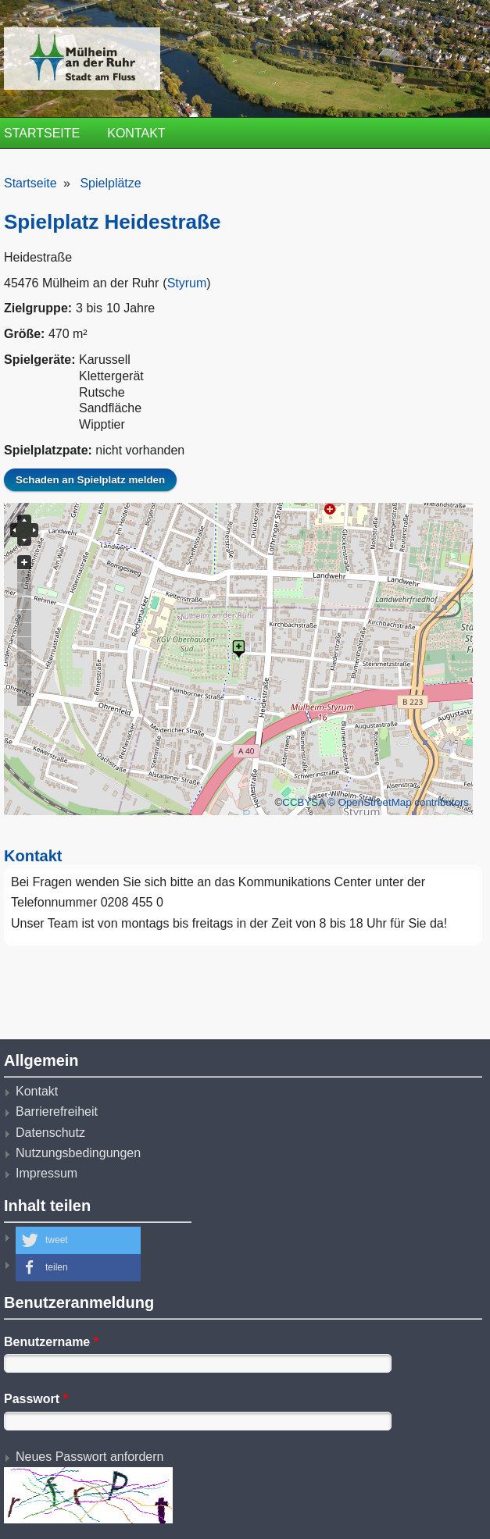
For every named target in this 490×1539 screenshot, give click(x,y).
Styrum (187, 283)
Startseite (42, 133)
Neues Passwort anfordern (89, 1456)
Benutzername (51, 1341)
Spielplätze (110, 183)
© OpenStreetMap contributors (398, 802)
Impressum (46, 1173)
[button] (78, 1240)
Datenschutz (50, 1132)
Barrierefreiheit (57, 1111)
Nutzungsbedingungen (78, 1153)
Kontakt (136, 133)
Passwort (36, 1398)
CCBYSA (303, 802)
